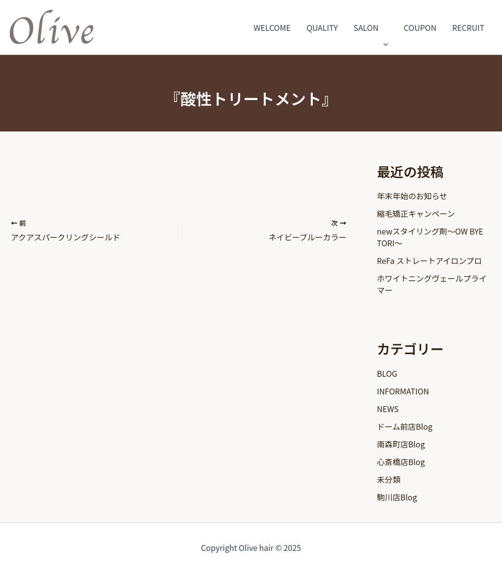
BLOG (387, 373)
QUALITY (322, 27)
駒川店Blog (397, 497)
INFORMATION (403, 391)
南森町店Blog (401, 444)
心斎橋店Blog (401, 462)
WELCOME (272, 27)
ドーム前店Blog (404, 426)
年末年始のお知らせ (412, 196)
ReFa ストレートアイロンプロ (429, 260)
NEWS (388, 409)
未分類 (389, 479)
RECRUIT (468, 27)
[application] (383, 27)
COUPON (420, 27)
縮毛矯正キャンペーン (416, 213)
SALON (370, 27)
